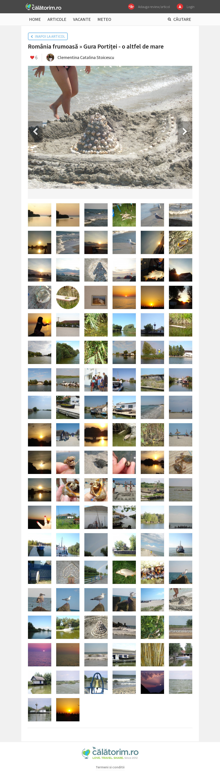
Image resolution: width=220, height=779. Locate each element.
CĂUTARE (182, 19)
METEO (104, 19)
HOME (35, 19)
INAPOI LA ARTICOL (48, 36)
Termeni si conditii (110, 767)
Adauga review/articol (154, 6)
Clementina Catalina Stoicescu (85, 57)
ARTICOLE (57, 19)
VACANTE (82, 19)
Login (190, 6)
